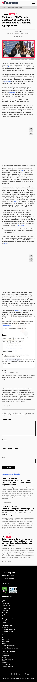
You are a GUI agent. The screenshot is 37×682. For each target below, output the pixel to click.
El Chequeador (6, 640)
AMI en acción (5, 641)
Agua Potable (7, 338)
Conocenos (5, 653)
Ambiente (5, 478)
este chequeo (20, 225)
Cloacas (5, 341)
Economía (5, 506)
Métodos (4, 657)
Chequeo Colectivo (7, 325)
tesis (15, 201)
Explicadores (5, 603)
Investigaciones (6, 605)
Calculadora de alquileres (8, 631)
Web (3, 457)
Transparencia (6, 655)
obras (21, 170)
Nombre (5, 440)
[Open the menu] (33, 3)
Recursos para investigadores (10, 648)
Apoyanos (4, 614)
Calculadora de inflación (8, 629)
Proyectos (5, 662)
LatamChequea (6, 621)
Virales (3, 600)
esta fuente (7, 81)
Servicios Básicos (17, 341)
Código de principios (7, 659)
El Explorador (5, 633)
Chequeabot (5, 634)
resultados (12, 92)
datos (6, 243)
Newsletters (5, 612)
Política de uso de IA (7, 661)
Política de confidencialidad (23, 678)
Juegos (4, 643)
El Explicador (13, 478)
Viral (3, 536)
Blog (3, 616)
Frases (5, 14)
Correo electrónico (10, 449)
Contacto (6, 583)
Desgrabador (5, 627)
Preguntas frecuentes (8, 668)
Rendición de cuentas (8, 666)
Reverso (4, 622)
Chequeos (5, 598)
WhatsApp (5, 610)
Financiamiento (6, 664)
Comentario (7, 419)
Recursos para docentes (8, 645)
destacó (10, 67)
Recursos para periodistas (9, 647)
